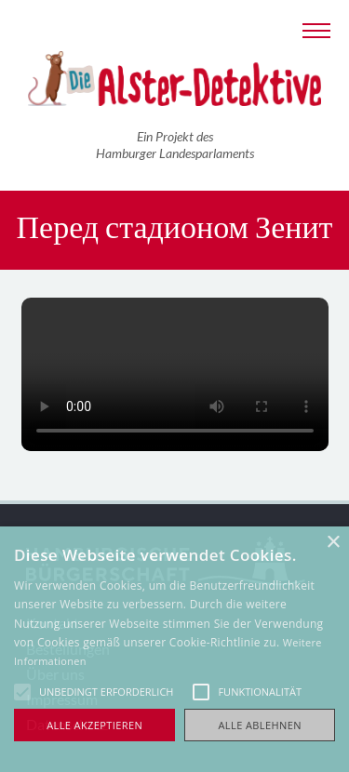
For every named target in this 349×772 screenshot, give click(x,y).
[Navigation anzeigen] (316, 28)
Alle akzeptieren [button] (94, 725)
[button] (22, 692)
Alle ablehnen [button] (260, 725)
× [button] (333, 543)
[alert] (174, 649)
